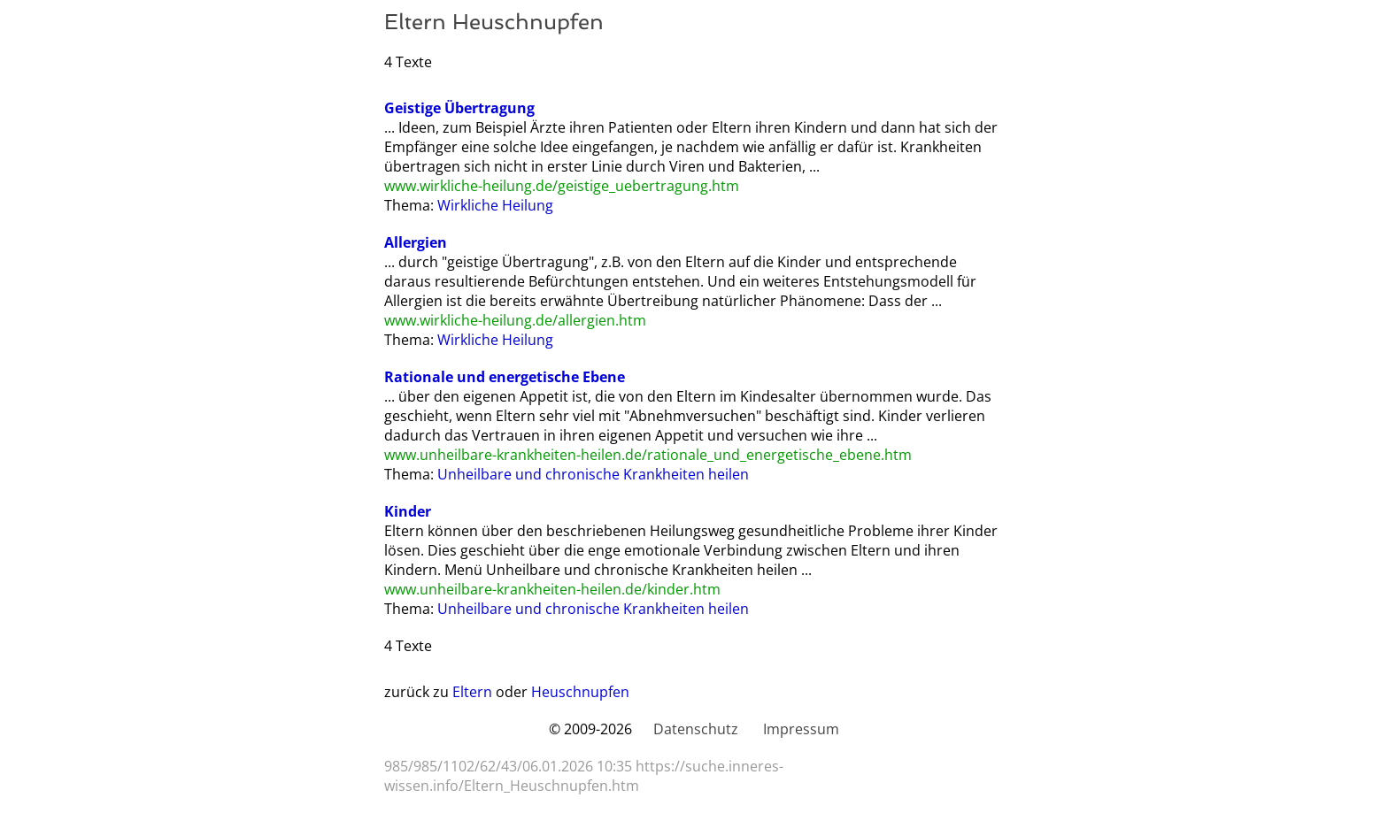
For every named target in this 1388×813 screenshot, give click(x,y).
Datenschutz (695, 729)
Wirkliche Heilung (495, 205)
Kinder (407, 511)
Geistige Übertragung (459, 108)
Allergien (415, 242)
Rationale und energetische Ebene (504, 377)
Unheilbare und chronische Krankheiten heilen (593, 474)
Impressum (801, 729)
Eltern (472, 692)
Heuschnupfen (580, 692)
